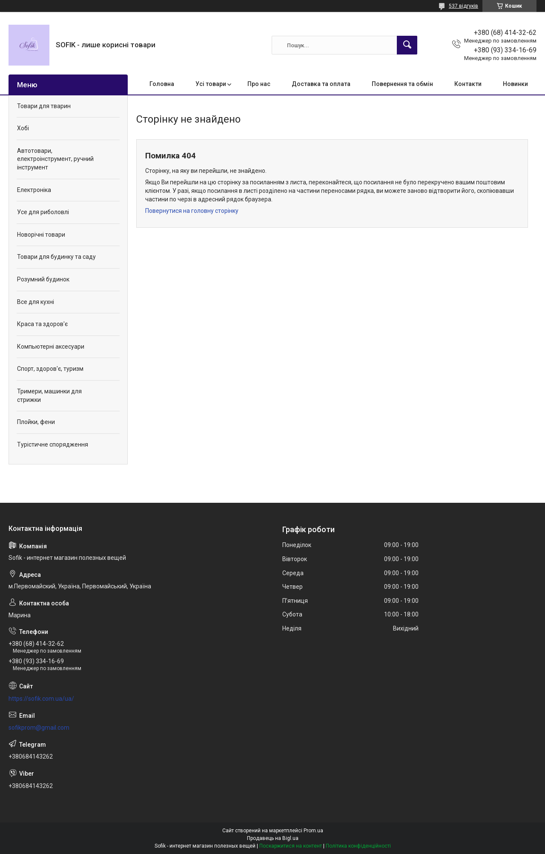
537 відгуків (463, 6)
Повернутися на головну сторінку (191, 210)
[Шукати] (407, 45)
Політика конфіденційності (358, 846)
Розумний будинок (43, 279)
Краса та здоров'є (42, 324)
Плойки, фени (36, 421)
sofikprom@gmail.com (39, 727)
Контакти (468, 83)
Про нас (258, 83)
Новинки (515, 83)
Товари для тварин (44, 106)
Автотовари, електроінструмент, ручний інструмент (55, 159)
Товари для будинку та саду (56, 256)
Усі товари (210, 83)
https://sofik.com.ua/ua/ (41, 698)
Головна (161, 83)
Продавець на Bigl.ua (272, 838)
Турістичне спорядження (52, 444)
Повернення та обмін (402, 83)
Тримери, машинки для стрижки (49, 395)
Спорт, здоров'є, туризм (50, 368)
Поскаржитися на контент (290, 846)
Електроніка (34, 189)
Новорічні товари (41, 234)
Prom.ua (313, 831)
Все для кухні (35, 301)
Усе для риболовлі (43, 212)
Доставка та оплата (321, 83)
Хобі (23, 128)
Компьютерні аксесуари (50, 346)
